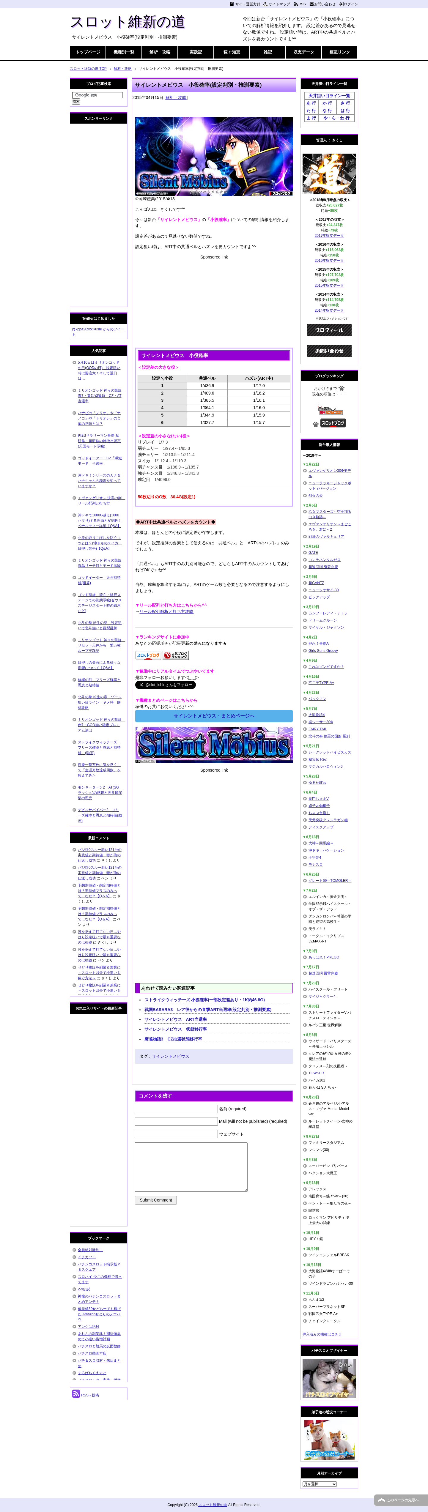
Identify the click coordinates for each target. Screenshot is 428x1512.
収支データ (303, 52)
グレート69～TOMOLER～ (330, 881)
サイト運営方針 (247, 4)
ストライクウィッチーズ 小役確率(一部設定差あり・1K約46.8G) (204, 999)
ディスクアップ (321, 827)
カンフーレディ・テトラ (328, 613)
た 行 (311, 110)
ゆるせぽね (317, 783)
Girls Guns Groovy (323, 651)
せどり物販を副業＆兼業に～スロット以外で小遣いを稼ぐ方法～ (99, 972)
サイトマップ (279, 4)
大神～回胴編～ (321, 843)
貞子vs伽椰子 (319, 806)
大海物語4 (317, 715)
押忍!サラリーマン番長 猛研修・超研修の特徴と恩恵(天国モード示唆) (99, 440)
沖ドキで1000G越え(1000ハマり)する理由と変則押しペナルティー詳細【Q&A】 (100, 520)
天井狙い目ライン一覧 (329, 95)
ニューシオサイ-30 (324, 590)
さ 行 (345, 103)
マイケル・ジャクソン (326, 627)
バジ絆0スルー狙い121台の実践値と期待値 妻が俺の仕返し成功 (100, 855)
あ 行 (311, 103)
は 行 (345, 110)
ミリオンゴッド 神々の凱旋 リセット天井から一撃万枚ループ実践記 (101, 645)
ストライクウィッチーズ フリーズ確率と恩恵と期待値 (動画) (99, 747)
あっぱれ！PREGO (324, 957)
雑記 (268, 52)
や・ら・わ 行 (336, 118)
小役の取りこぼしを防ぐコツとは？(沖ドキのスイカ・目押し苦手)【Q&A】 (100, 543)
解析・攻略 (160, 52)
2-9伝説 (84, 1289)
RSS (302, 4)
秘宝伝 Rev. (318, 759)
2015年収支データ (329, 285)
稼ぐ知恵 (232, 52)
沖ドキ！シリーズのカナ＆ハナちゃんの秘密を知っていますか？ (99, 480)
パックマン (317, 699)
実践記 (196, 52)
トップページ (87, 52)
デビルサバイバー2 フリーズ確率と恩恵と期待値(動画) (100, 815)
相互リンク (339, 52)
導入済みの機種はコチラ (322, 1334)
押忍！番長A (319, 643)
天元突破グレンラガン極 (328, 820)
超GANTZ (316, 583)
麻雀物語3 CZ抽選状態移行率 (173, 1039)
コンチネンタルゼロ (325, 560)
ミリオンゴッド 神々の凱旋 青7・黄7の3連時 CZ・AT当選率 (101, 395)
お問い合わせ (325, 4)
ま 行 (311, 118)
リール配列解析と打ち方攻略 (166, 611)
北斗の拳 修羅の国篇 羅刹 (329, 736)
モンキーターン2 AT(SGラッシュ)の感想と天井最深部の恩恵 (100, 792)
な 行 (327, 110)
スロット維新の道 (127, 21)
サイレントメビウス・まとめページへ (214, 715)
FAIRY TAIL (318, 729)
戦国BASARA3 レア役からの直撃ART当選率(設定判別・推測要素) (208, 1009)
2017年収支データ (329, 236)
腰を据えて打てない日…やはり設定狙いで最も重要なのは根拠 (99, 937)
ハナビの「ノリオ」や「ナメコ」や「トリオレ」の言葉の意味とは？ (99, 418)
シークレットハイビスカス (330, 752)
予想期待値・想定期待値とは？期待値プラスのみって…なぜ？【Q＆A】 (99, 890)
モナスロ (316, 865)
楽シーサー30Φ (321, 722)
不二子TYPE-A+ (321, 683)
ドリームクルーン (323, 620)
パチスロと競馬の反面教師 (99, 1346)
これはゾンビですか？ (326, 667)
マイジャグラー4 (322, 996)
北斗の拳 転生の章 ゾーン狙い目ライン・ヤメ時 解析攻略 (100, 702)
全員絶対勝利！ (90, 1250)
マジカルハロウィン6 (326, 766)
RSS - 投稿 (85, 1395)
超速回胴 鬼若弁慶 (323, 567)
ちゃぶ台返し (319, 813)
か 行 (327, 103)
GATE (313, 553)
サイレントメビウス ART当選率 (175, 1019)
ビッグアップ (319, 597)
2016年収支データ (329, 260)
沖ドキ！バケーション (326, 850)
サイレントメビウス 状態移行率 (175, 1029)
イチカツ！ (87, 1257)
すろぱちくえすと (92, 1373)
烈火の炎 (316, 496)
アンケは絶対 (88, 1327)
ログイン (351, 4)
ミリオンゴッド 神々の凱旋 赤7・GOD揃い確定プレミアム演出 (101, 725)
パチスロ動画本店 (92, 1353)
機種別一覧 (124, 52)
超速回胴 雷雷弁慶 (323, 973)
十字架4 (315, 857)
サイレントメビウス (170, 1056)
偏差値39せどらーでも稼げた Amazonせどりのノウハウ (99, 1314)
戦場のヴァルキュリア (326, 537)
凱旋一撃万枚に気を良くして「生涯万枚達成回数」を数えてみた (99, 770)
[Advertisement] (214, 301)
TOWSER (316, 1073)
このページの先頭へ (403, 1500)
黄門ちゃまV (319, 799)
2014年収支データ (329, 310)
